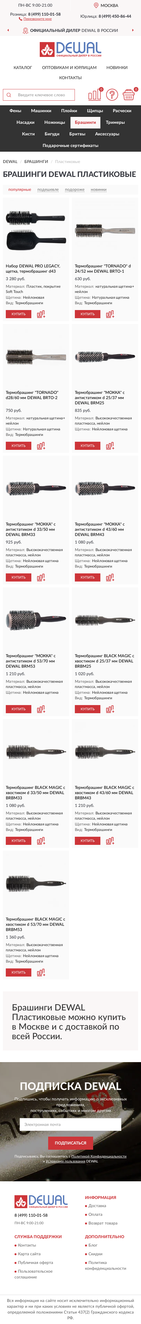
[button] (35, 18)
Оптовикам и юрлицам (69, 68)
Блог (92, 1245)
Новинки (117, 68)
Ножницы (54, 122)
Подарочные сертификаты (70, 146)
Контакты (70, 78)
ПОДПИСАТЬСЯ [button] (70, 1143)
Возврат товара (103, 1224)
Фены (15, 111)
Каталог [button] (23, 68)
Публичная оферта (35, 1263)
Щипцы (95, 111)
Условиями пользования (65, 1161)
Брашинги (85, 122)
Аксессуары (107, 134)
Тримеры (115, 122)
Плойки (69, 111)
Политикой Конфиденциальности (98, 1156)
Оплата (95, 1215)
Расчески (122, 111)
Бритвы (77, 134)
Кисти (28, 134)
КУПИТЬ (19, 314)
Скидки (95, 1254)
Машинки (41, 111)
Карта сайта (29, 1254)
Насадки (26, 122)
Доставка (97, 1206)
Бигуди (52, 134)
